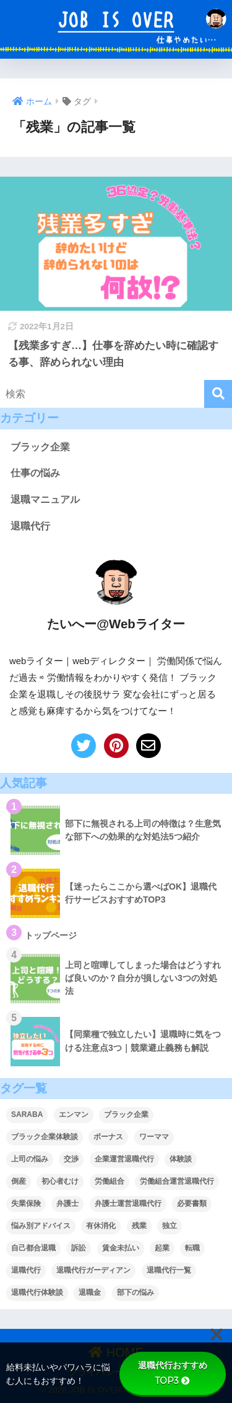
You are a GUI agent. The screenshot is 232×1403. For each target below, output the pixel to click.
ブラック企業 (40, 447)
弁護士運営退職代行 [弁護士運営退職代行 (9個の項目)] (128, 1203)
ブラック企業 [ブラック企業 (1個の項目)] (126, 1114)
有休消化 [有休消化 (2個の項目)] (101, 1225)
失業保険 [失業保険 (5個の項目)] (26, 1203)
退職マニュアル (45, 499)
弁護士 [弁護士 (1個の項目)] (67, 1203)
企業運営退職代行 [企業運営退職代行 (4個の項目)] (124, 1159)
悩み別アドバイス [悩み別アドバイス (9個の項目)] (41, 1225)
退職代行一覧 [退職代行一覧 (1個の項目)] (169, 1270)
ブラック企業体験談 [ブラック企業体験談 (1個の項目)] (44, 1136)
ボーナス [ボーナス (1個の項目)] (108, 1136)
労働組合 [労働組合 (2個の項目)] (109, 1181)
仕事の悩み (35, 473)
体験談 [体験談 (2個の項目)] (181, 1159)
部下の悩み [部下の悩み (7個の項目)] (135, 1292)
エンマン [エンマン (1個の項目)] (73, 1114)
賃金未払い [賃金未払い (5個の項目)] (120, 1248)
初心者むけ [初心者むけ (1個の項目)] (60, 1181)
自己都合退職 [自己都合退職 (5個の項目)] (33, 1248)
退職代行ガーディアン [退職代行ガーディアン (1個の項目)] (93, 1270)
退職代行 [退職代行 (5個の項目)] (26, 1270)
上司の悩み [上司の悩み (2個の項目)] (29, 1159)
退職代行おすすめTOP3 (172, 1373)
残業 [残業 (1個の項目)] (139, 1225)
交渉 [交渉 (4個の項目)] (71, 1159)
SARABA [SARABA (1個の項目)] (27, 1114)
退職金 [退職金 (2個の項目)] (90, 1292)
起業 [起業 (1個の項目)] (162, 1248)
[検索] (218, 394)
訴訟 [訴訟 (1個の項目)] (78, 1248)
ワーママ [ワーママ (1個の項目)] (154, 1136)
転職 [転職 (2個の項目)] (192, 1248)
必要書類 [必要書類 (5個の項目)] (192, 1203)
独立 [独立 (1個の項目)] (169, 1225)
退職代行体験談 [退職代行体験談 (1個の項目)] (37, 1292)
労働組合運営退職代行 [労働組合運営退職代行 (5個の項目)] (177, 1181)
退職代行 (30, 526)
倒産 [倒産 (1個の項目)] (18, 1181)
